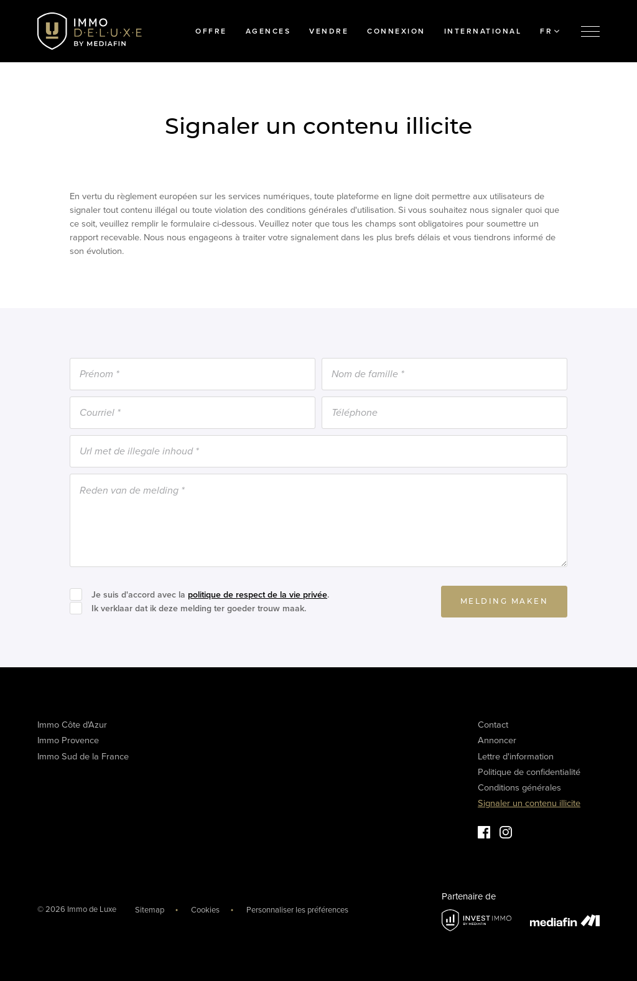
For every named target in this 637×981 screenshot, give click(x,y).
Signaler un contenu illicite (529, 803)
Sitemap (149, 910)
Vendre (328, 31)
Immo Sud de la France (83, 756)
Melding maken (504, 601)
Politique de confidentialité (529, 772)
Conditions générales (519, 787)
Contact (493, 725)
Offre (211, 31)
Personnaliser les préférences (297, 910)
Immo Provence (68, 740)
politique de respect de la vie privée (257, 594)
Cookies (205, 910)
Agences (268, 31)
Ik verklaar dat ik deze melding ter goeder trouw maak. (198, 608)
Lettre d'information (516, 756)
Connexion (396, 31)
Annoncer (497, 740)
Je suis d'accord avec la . (210, 594)
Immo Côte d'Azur (72, 725)
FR (549, 31)
